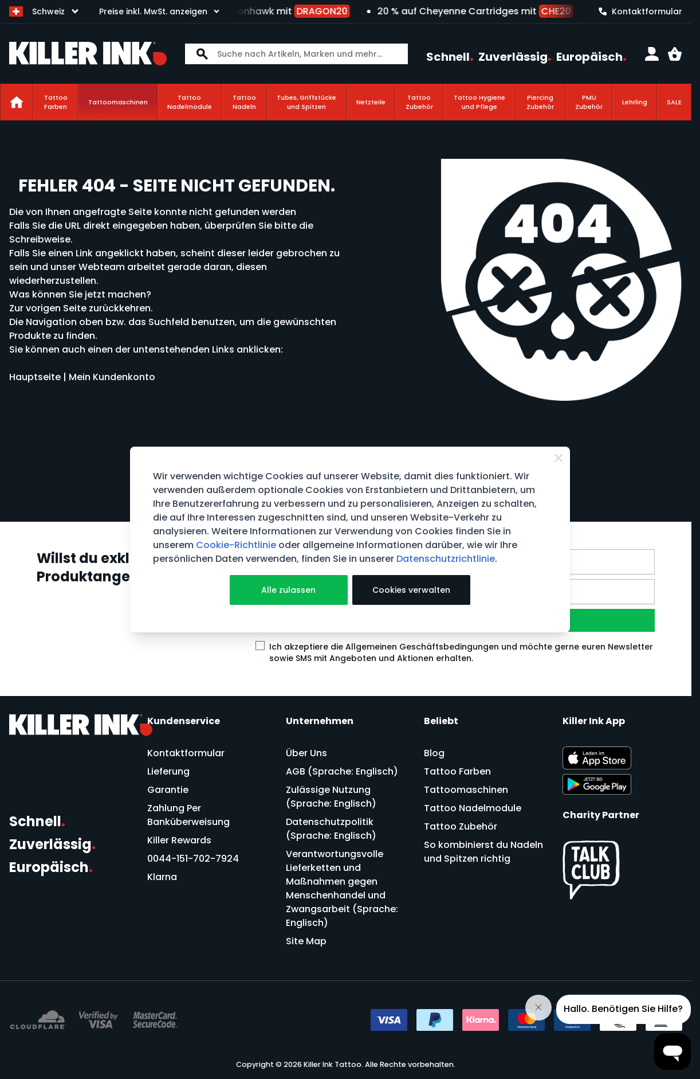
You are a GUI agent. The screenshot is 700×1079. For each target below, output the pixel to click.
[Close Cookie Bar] (558, 458)
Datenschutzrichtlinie (445, 558)
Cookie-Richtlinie (236, 545)
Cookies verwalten (411, 590)
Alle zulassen (288, 590)
